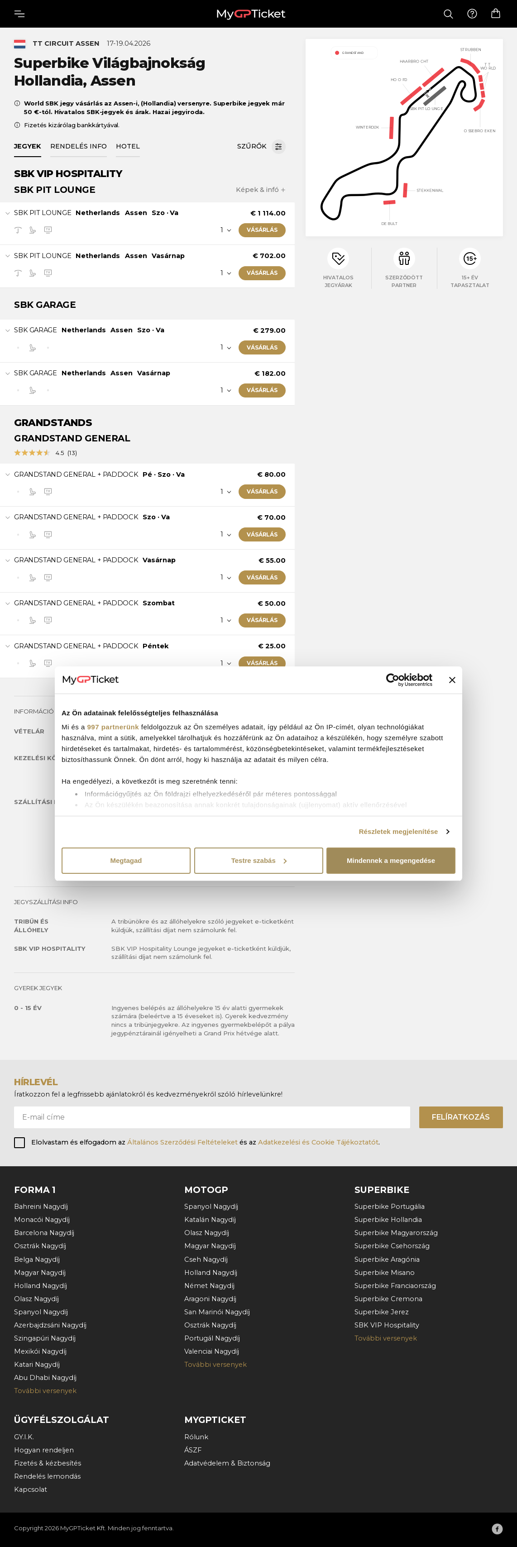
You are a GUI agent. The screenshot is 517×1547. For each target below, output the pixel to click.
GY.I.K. (24, 1437)
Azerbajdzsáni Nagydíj (50, 1325)
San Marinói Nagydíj (217, 1312)
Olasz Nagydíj (36, 1299)
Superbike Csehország (392, 1246)
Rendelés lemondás (47, 1476)
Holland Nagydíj (40, 1286)
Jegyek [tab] (27, 146)
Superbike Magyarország (396, 1233)
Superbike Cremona (388, 1299)
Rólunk (196, 1437)
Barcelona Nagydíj (44, 1233)
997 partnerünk (113, 727)
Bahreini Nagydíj (41, 1206)
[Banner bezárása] (452, 680)
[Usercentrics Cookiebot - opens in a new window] (392, 680)
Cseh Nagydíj (206, 1259)
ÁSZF (192, 1450)
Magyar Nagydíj (40, 1273)
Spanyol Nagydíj (41, 1312)
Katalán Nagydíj (210, 1220)
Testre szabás (259, 860)
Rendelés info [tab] (78, 146)
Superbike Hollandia (388, 1220)
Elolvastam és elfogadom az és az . (205, 1142)
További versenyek (45, 1391)
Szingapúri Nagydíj (45, 1338)
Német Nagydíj (209, 1286)
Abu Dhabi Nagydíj (45, 1378)
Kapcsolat (30, 1489)
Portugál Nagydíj (212, 1338)
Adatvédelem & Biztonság (227, 1463)
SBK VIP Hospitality (386, 1325)
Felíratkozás (461, 1117)
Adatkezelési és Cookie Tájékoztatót (318, 1142)
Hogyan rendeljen (44, 1450)
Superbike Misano (384, 1273)
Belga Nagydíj (37, 1259)
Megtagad (126, 860)
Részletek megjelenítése (398, 831)
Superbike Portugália (389, 1206)
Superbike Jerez (381, 1312)
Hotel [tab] (128, 146)
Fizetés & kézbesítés (47, 1463)
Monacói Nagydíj (42, 1220)
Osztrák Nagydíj (40, 1246)
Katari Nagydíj (37, 1364)
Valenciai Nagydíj (211, 1351)
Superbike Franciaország (395, 1286)
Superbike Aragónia (387, 1259)
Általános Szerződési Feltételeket (182, 1142)
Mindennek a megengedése (391, 860)
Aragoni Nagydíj (210, 1299)
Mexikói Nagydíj (40, 1351)
